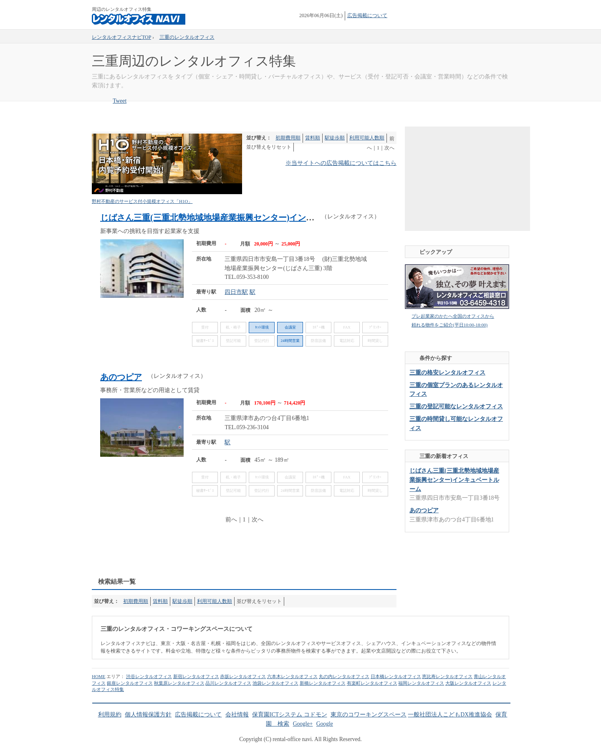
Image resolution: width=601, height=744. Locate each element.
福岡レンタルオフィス (421, 683)
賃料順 (312, 138)
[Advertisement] (244, 551)
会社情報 (237, 714)
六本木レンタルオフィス (292, 676)
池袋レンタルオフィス (275, 683)
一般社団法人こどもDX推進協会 (450, 714)
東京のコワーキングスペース (369, 714)
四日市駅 (236, 292)
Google (324, 724)
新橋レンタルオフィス (323, 683)
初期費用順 (287, 138)
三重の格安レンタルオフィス (447, 372)
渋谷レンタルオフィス (149, 676)
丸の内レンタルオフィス (344, 676)
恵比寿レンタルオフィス (447, 676)
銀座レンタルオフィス (130, 683)
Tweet (119, 101)
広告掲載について (367, 15)
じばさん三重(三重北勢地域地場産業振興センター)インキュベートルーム (236, 217)
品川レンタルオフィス (228, 683)
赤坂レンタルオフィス (243, 676)
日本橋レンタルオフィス (396, 676)
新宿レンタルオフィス (196, 676)
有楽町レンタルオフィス (372, 683)
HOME (98, 676)
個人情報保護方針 (148, 714)
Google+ (303, 724)
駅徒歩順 (335, 138)
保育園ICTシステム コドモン (289, 714)
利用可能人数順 (366, 138)
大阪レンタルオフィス (468, 683)
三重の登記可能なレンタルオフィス (456, 406)
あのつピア (121, 377)
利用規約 (109, 714)
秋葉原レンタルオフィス (179, 683)
